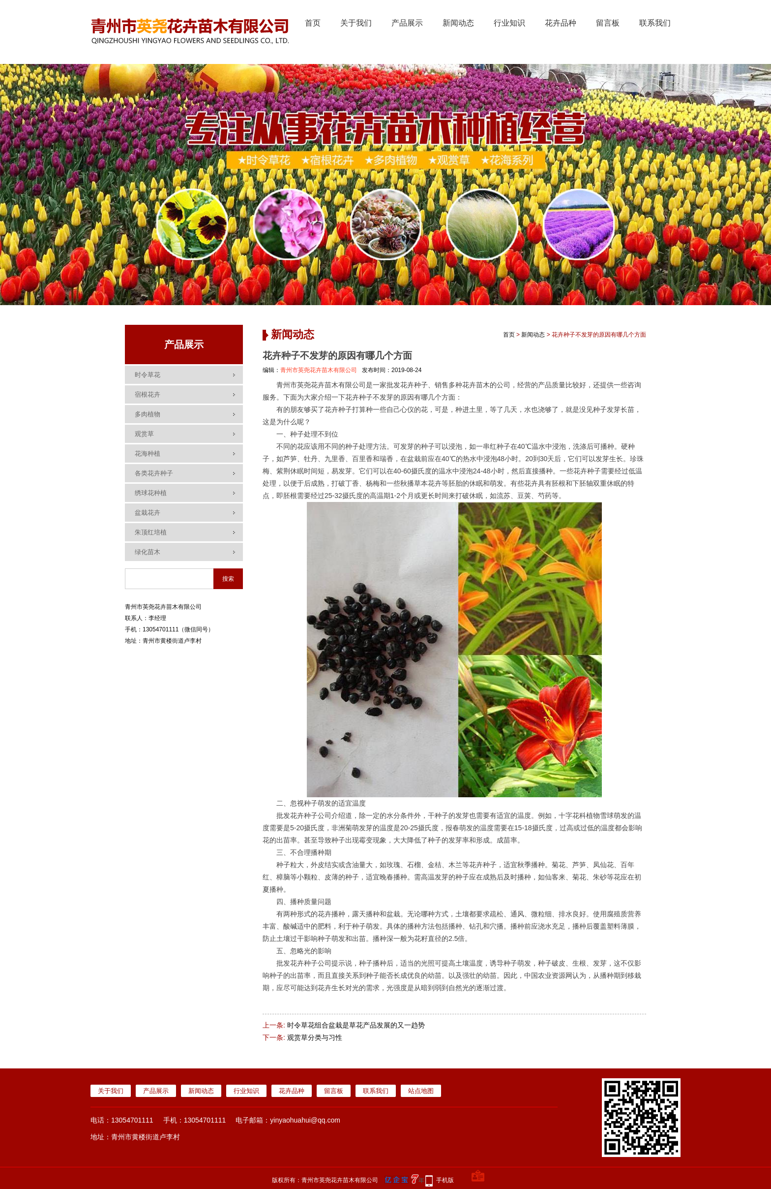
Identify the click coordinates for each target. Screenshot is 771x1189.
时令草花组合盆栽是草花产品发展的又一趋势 (356, 1025)
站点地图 (421, 1091)
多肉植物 (147, 414)
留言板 (608, 23)
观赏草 (144, 434)
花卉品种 (560, 23)
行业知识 (509, 23)
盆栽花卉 (147, 512)
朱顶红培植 (151, 532)
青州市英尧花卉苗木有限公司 (318, 370)
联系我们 (655, 23)
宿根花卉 (147, 394)
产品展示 (407, 23)
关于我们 (356, 23)
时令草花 (147, 374)
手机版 (445, 1180)
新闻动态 (458, 23)
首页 (313, 23)
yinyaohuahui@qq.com (305, 1120)
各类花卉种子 (154, 473)
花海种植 (147, 453)
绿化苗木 (147, 552)
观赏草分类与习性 (314, 1037)
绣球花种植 (151, 493)
